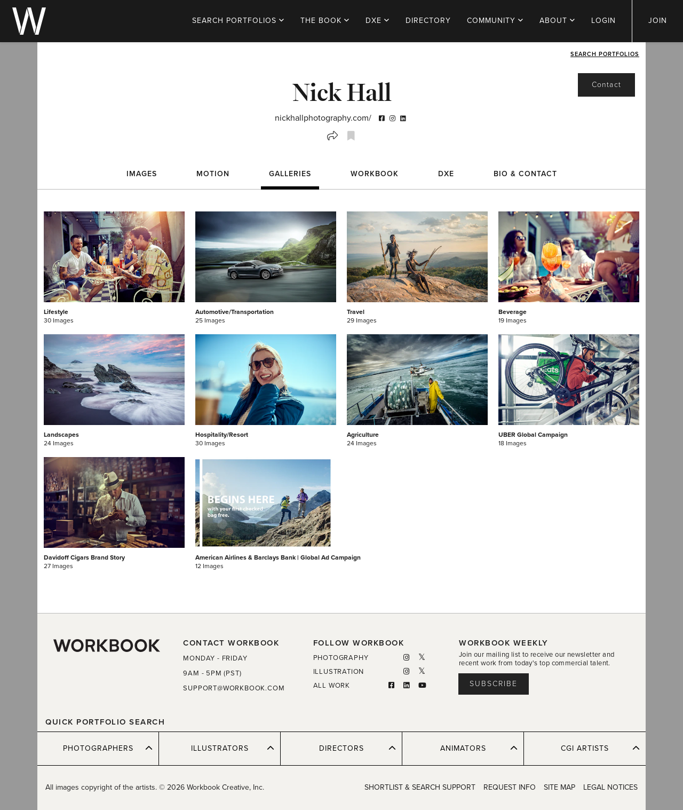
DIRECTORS (357, 748)
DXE (378, 20)
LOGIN (603, 20)
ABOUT (557, 20)
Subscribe (494, 683)
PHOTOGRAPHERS (108, 748)
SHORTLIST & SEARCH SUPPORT (419, 787)
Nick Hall (341, 91)
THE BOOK (325, 20)
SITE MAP (559, 787)
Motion (212, 173)
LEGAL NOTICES (610, 787)
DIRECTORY (428, 20)
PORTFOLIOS (238, 20)
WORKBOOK (375, 173)
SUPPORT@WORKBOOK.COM (233, 688)
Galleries (290, 173)
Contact (606, 84)
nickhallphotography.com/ (323, 118)
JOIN (657, 20)
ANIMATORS (479, 748)
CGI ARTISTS (600, 748)
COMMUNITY (495, 20)
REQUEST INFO (509, 787)
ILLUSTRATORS (233, 748)
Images (141, 173)
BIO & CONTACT (525, 173)
